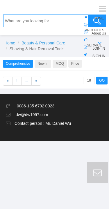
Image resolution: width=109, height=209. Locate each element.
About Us (99, 33)
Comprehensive (18, 64)
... (26, 81)
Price (75, 64)
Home (9, 43)
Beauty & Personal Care (43, 43)
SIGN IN (99, 56)
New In (42, 64)
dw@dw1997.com (32, 114)
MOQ (60, 64)
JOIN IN (99, 48)
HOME (99, 18)
